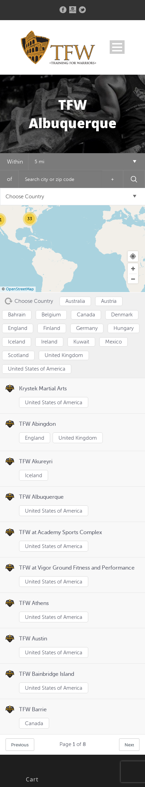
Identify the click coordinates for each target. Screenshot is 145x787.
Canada (34, 724)
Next (129, 744)
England (34, 438)
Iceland (33, 476)
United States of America (53, 403)
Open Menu (117, 47)
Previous (20, 744)
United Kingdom (77, 438)
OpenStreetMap (20, 289)
